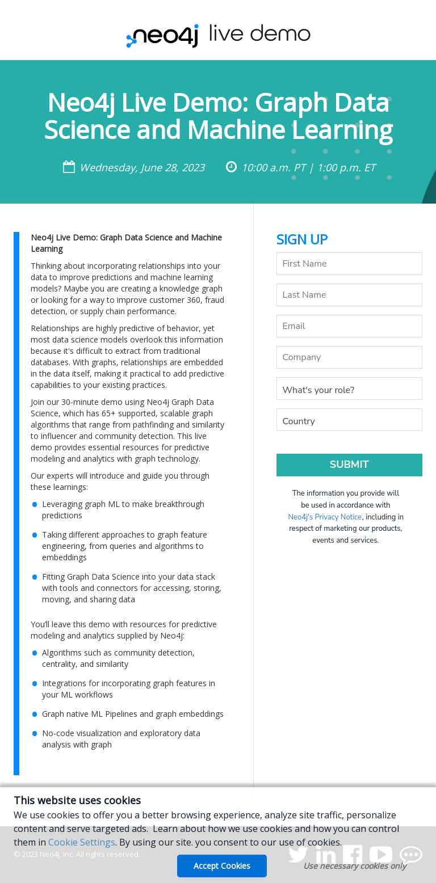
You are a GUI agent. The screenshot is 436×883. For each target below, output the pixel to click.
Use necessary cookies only (354, 865)
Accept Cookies (222, 865)
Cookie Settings (81, 842)
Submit (349, 464)
